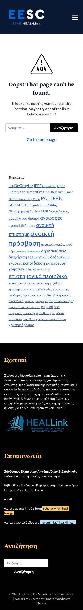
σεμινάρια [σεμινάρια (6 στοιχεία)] (50, 306)
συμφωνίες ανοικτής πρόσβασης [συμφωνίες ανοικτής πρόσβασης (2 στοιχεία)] (30, 313)
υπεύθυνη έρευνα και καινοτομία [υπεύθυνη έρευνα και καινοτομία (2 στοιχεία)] (44, 319)
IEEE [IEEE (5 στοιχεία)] (38, 185)
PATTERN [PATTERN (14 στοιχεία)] (52, 198)
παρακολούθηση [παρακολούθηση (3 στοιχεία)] (61, 301)
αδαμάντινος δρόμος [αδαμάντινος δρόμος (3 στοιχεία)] (24, 218)
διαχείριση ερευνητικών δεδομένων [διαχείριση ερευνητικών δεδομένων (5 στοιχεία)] (39, 257)
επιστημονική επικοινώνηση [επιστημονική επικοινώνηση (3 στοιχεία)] (29, 283)
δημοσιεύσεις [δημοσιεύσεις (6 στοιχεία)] (53, 250)
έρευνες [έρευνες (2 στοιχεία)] (64, 211)
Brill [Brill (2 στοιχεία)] (11, 186)
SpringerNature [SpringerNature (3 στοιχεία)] (36, 205)
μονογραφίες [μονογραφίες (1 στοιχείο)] (42, 301)
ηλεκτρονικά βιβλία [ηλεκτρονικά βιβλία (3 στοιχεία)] (36, 295)
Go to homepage (41, 139)
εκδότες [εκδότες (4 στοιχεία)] (15, 263)
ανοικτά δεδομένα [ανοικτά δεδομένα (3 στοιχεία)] (22, 225)
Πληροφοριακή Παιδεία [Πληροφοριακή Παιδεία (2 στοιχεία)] (24, 211)
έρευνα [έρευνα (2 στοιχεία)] (53, 211)
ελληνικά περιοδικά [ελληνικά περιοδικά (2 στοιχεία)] (38, 269)
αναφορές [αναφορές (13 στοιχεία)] (51, 218)
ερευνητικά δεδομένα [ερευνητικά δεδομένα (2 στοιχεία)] (38, 289)
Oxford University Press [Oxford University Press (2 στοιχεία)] (24, 199)
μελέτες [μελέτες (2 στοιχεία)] (29, 301)
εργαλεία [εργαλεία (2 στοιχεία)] (56, 283)
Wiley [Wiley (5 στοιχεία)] (53, 205)
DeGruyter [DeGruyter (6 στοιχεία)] (23, 185)
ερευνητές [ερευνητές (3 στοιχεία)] (16, 289)
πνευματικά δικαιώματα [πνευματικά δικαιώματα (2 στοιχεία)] (24, 307)
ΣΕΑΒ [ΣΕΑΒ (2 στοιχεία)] (44, 211)
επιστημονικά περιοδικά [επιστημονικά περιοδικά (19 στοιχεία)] (38, 276)
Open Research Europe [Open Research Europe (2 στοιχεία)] (58, 192)
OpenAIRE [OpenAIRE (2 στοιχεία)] (49, 186)
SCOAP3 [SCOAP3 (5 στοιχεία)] (16, 205)
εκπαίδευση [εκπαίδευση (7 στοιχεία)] (34, 262)
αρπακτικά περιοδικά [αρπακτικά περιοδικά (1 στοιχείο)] (29, 251)
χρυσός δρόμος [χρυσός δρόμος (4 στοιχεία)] (21, 325)
